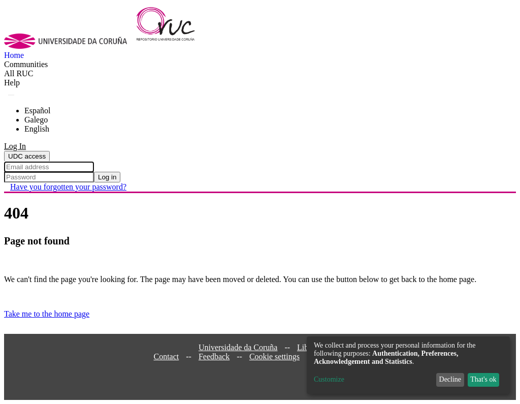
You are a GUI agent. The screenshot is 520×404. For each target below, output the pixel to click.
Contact (166, 356)
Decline (450, 379)
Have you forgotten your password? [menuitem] (68, 186)
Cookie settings (274, 356)
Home (14, 55)
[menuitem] (18, 73)
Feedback (214, 356)
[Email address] (49, 167)
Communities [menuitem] (26, 64)
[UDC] (69, 46)
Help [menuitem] (12, 82)
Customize (329, 379)
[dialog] (408, 365)
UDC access (27, 156)
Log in (107, 177)
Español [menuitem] (37, 110)
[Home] (171, 46)
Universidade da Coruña (238, 347)
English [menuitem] (36, 129)
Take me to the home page (46, 313)
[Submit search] (11, 95)
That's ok (483, 379)
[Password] (49, 177)
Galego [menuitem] (36, 119)
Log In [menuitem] (15, 146)
